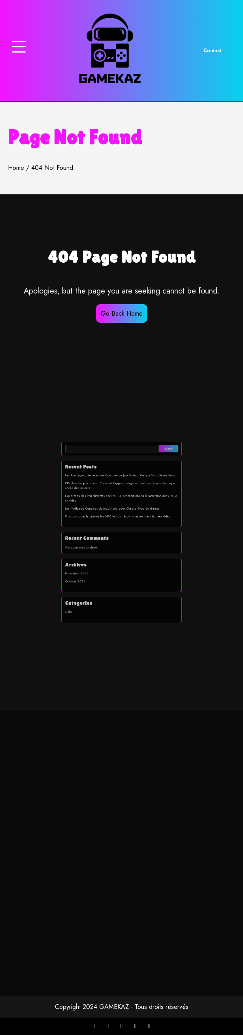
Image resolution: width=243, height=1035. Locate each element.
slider (83, 589)
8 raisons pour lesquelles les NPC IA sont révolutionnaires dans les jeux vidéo (118, 520)
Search (155, 471)
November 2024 (89, 561)
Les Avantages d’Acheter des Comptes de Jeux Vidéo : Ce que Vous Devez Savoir (121, 491)
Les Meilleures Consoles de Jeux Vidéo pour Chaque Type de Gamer (115, 515)
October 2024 (88, 567)
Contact (212, 50)
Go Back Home (122, 313)
